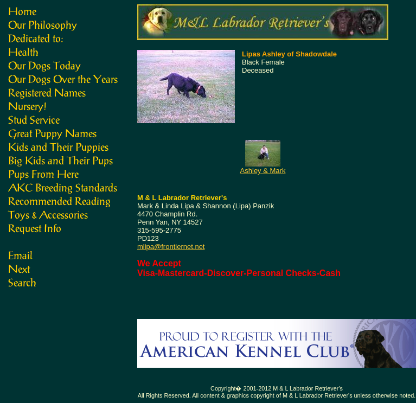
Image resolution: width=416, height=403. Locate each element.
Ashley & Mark (263, 171)
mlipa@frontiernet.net (170, 246)
